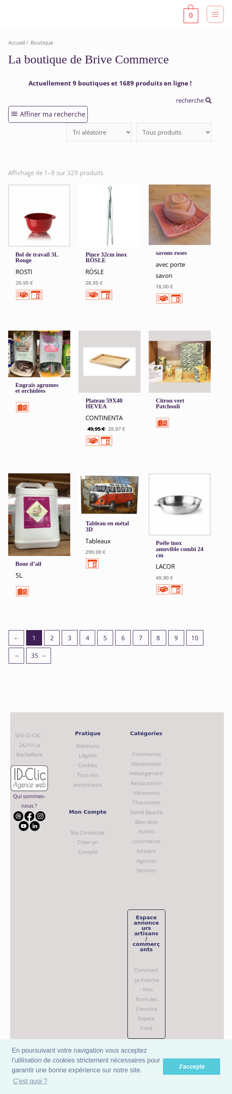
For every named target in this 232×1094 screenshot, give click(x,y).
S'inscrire (146, 1009)
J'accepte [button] (191, 1066)
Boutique (42, 42)
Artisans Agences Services (146, 860)
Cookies (87, 765)
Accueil (16, 42)
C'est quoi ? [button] (30, 1081)
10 (195, 638)
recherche (194, 100)
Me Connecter (88, 832)
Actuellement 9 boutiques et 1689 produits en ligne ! (110, 83)
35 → (38, 655)
